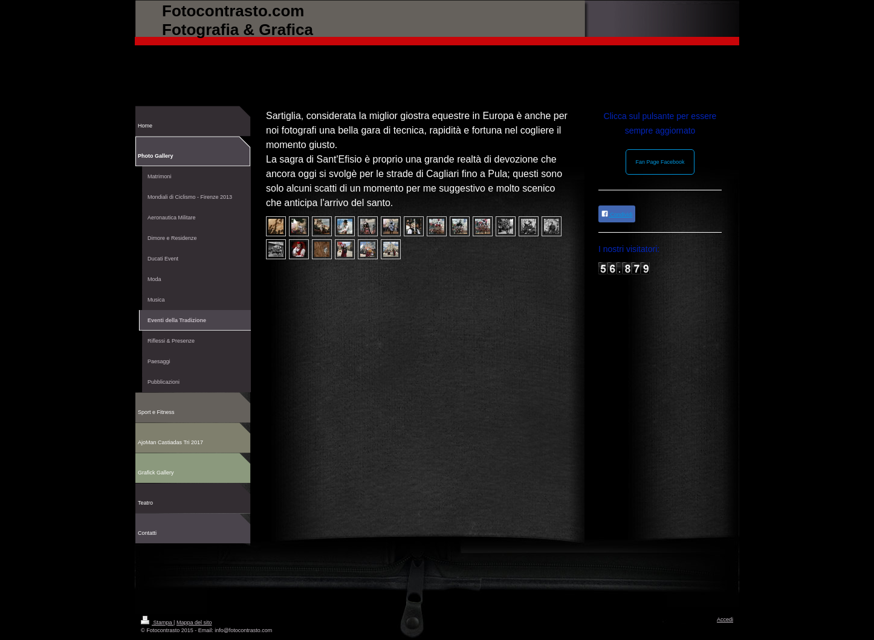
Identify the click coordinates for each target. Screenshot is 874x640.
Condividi (617, 214)
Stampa (157, 622)
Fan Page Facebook (659, 162)
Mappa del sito (194, 622)
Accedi (725, 619)
